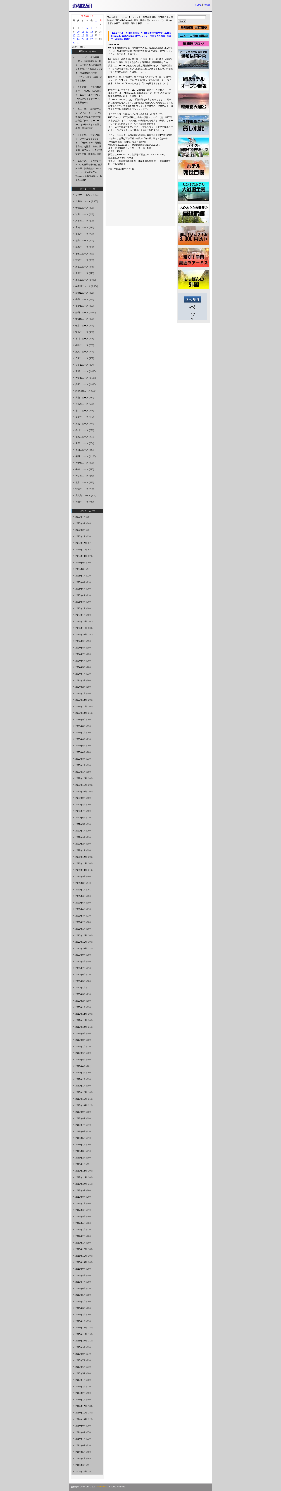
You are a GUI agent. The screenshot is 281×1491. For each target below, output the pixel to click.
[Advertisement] (136, 199)
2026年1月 (80, 536)
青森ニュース (81, 208)
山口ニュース (81, 410)
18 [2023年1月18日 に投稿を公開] (83, 35)
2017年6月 (80, 1210)
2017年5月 (80, 1216)
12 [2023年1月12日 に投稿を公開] (87, 32)
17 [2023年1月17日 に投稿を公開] (78, 35)
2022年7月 (80, 811)
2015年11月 (81, 1334)
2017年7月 (80, 1203)
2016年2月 (80, 1314)
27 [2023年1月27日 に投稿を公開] (91, 39)
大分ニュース (81, 476)
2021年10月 (81, 870)
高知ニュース (81, 450)
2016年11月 (81, 1256)
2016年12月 (81, 1249)
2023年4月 (80, 752)
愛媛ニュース (81, 443)
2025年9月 (80, 562)
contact (206, 5)
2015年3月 (80, 1386)
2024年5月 (80, 667)
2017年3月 (80, 1229)
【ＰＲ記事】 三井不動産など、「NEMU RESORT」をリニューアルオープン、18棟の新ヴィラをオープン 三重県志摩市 (89, 95)
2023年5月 (80, 745)
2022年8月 (80, 804)
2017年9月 (80, 1190)
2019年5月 (80, 1059)
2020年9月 (80, 955)
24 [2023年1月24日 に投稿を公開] (78, 39)
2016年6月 (80, 1288)
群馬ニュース (81, 247)
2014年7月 (80, 1439)
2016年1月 (80, 1321)
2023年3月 (80, 759)
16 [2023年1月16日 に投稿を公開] (74, 35)
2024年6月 (80, 661)
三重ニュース (81, 358)
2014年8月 (80, 1432)
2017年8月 (80, 1197)
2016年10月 (81, 1262)
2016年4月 (80, 1301)
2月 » (82, 47)
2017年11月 (81, 1177)
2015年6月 (80, 1367)
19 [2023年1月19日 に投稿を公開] (87, 35)
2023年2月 (80, 765)
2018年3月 (80, 1151)
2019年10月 (81, 1027)
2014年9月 (80, 1426)
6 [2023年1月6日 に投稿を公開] (91, 28)
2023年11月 (81, 706)
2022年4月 (80, 830)
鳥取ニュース (81, 417)
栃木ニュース (81, 253)
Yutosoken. (102, 1486)
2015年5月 (80, 1373)
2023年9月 (80, 719)
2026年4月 (80, 517)
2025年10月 (81, 556)
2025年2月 (80, 608)
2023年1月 (80, 772)
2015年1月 (80, 1399)
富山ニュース (81, 332)
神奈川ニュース (83, 286)
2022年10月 (81, 791)
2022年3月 (80, 837)
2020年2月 (80, 1001)
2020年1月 (80, 1007)
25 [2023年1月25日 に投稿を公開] (83, 39)
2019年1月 (80, 1085)
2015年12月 (81, 1327)
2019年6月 (80, 1053)
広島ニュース (81, 404)
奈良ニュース (81, 365)
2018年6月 (80, 1131)
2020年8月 (80, 961)
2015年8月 (80, 1354)
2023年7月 (80, 732)
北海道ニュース (83, 201)
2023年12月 (81, 700)
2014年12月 (81, 1406)
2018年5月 (80, 1138)
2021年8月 (80, 883)
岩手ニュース (81, 221)
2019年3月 (80, 1072)
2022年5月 (80, 824)
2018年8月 (80, 1118)
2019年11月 (81, 1020)
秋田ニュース (81, 214)
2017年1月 (80, 1243)
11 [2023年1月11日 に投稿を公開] (83, 32)
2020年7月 (80, 968)
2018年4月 (80, 1144)
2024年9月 (80, 641)
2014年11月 (81, 1412)
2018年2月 (80, 1157)
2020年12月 (81, 935)
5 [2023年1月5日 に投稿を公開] (87, 28)
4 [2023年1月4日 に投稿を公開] (82, 28)
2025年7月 (80, 575)
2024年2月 (80, 687)
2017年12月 (81, 1171)
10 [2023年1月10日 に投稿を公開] (78, 32)
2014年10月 (81, 1419)
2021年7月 (80, 889)
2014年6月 (80, 1445)
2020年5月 (80, 981)
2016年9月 (80, 1269)
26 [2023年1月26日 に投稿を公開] (87, 39)
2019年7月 (80, 1046)
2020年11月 (81, 942)
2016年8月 (80, 1275)
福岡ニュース (119, 17)
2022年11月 (81, 785)
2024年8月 (80, 648)
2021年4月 (80, 909)
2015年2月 (80, 1393)
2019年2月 (80, 1079)
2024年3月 (80, 680)
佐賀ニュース (81, 463)
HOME (198, 5)
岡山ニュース (81, 397)
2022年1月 (80, 850)
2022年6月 (80, 817)
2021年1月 (80, 929)
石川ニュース (81, 338)
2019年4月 (80, 1066)
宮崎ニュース (81, 489)
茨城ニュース (81, 260)
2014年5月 (80, 1452)
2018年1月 (80, 1164)
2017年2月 (80, 1236)
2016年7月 (80, 1282)
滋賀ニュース (81, 351)
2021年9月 (80, 876)
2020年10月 (81, 948)
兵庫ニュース (81, 384)
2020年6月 (80, 974)
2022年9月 (80, 798)
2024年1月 (80, 693)
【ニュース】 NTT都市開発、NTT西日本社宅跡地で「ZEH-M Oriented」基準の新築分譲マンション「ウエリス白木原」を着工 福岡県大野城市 (140, 20)
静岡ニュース (81, 312)
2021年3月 (80, 916)
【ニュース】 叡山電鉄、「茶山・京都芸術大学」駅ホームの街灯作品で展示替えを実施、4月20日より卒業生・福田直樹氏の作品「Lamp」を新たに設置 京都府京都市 (89, 69)
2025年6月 (80, 582)
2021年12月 (81, 857)
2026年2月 (80, 530)
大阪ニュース (81, 378)
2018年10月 (81, 1105)
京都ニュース (81, 371)
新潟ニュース (81, 293)
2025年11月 (81, 549)
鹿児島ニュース (83, 495)
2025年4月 (80, 595)
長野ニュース (81, 299)
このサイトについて (85, 195)
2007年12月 (81, 1471)
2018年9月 (80, 1112)
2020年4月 (80, 987)
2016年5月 (80, 1295)
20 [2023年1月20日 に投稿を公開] (91, 35)
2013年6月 (80, 1465)
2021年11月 (81, 863)
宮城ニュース (81, 227)
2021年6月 (80, 896)
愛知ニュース (81, 319)
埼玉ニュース (81, 267)
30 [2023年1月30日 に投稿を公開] (74, 42)
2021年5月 (80, 902)
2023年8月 (80, 726)
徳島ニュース (81, 436)
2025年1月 (80, 615)
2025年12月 (81, 543)
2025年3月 (80, 602)
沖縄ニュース (81, 502)
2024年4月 (80, 674)
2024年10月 (81, 634)
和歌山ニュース (83, 391)
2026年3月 (80, 523)
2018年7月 (80, 1125)
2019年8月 (80, 1040)
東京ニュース (81, 280)
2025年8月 (80, 569)
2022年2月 (80, 844)
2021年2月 (80, 922)
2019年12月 (81, 1014)
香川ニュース (81, 430)
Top (109, 17)
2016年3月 (80, 1308)
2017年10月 (81, 1184)
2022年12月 (81, 778)
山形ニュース (81, 234)
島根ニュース (81, 423)
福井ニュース (81, 345)
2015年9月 (80, 1347)
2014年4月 (80, 1458)
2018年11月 (81, 1099)
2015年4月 (80, 1380)
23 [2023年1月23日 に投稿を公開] (74, 39)
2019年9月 (80, 1033)
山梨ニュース (81, 306)
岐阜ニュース (81, 325)
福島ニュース (81, 240)
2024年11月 (81, 628)
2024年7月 (80, 654)
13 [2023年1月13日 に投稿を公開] (91, 32)
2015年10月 (81, 1340)
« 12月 (75, 47)
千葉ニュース (81, 273)
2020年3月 (80, 994)
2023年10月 (81, 713)
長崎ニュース (81, 469)
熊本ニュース (81, 482)
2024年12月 (81, 621)
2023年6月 (80, 739)
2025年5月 (80, 589)
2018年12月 (81, 1092)
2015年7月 (80, 1360)
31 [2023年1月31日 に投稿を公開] (78, 42)
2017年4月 (80, 1223)
